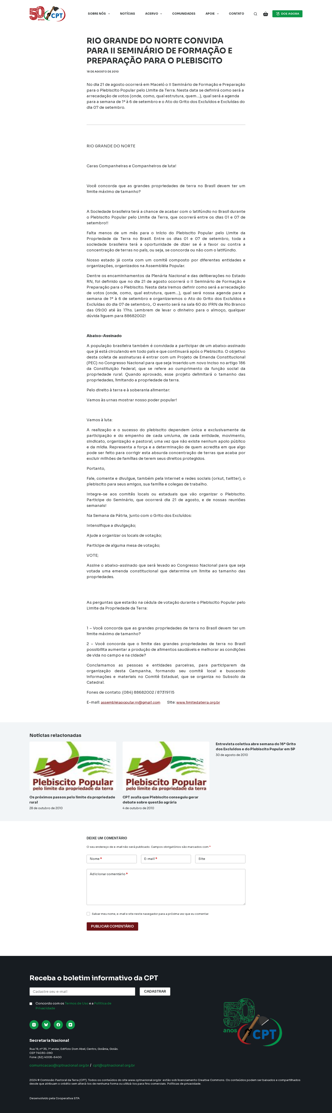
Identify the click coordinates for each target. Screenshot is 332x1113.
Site (201, 859)
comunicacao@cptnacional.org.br (63, 1065)
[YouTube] (70, 1024)
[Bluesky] (46, 1024)
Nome (96, 858)
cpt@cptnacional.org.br (124, 1065)
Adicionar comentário (109, 874)
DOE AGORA (287, 14)
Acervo (154, 13)
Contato (236, 13)
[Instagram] (34, 1024)
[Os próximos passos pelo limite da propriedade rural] (72, 766)
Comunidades (183, 13)
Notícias (127, 13)
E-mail (150, 858)
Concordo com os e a (73, 1005)
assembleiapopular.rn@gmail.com (134, 702)
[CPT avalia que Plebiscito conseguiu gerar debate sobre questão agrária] (166, 766)
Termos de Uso (77, 1003)
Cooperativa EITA (68, 1098)
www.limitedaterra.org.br (208, 702)
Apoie (213, 13)
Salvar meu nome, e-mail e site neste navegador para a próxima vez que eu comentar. (150, 914)
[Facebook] (58, 1024)
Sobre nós (100, 13)
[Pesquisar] (255, 13)
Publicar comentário (112, 926)
